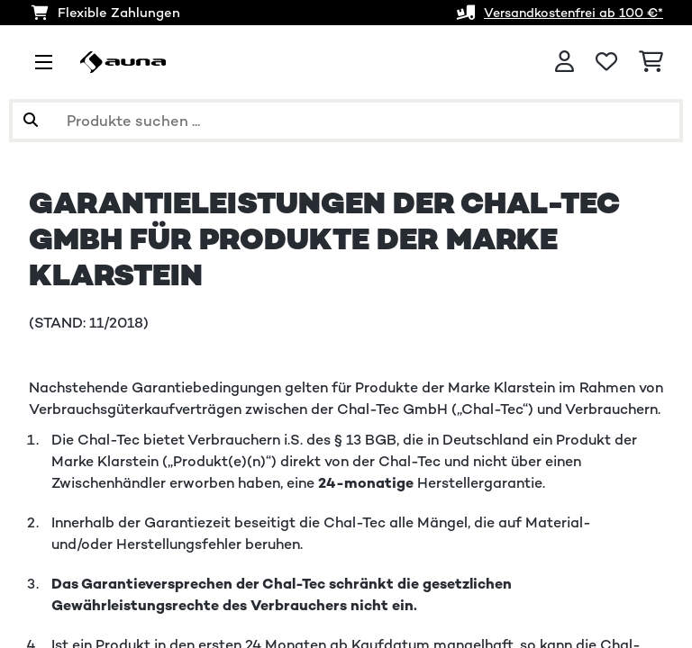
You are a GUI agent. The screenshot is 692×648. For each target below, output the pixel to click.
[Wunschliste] (606, 62)
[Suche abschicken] (30, 120)
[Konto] (564, 62)
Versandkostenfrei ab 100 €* (567, 12)
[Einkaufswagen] (651, 62)
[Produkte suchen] (346, 120)
